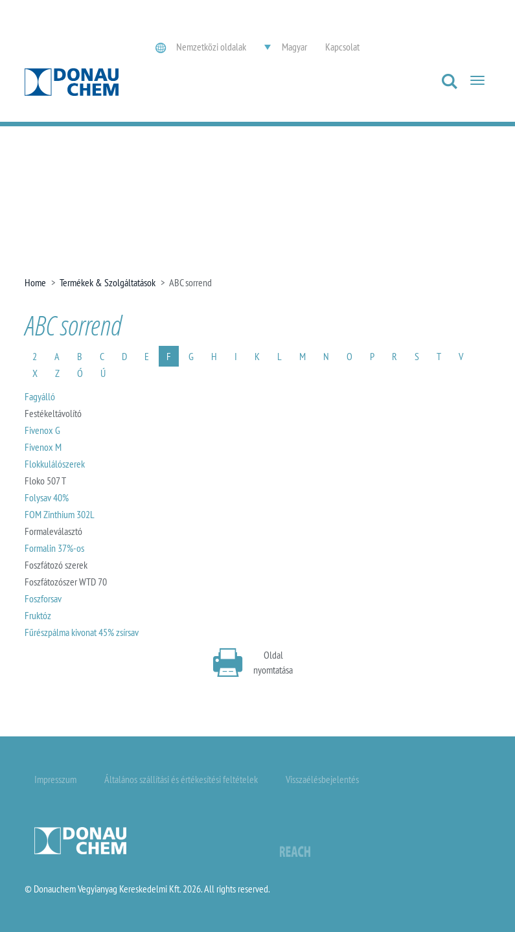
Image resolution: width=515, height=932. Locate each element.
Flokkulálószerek (55, 463)
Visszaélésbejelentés (322, 779)
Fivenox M (43, 446)
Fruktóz (38, 615)
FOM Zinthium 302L (60, 514)
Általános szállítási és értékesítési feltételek (181, 779)
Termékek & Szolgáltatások (107, 282)
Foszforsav (43, 598)
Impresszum (55, 779)
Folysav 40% (47, 497)
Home (35, 282)
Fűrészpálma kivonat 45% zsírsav (82, 632)
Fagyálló (40, 396)
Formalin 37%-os (54, 547)
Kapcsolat (342, 46)
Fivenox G (42, 430)
